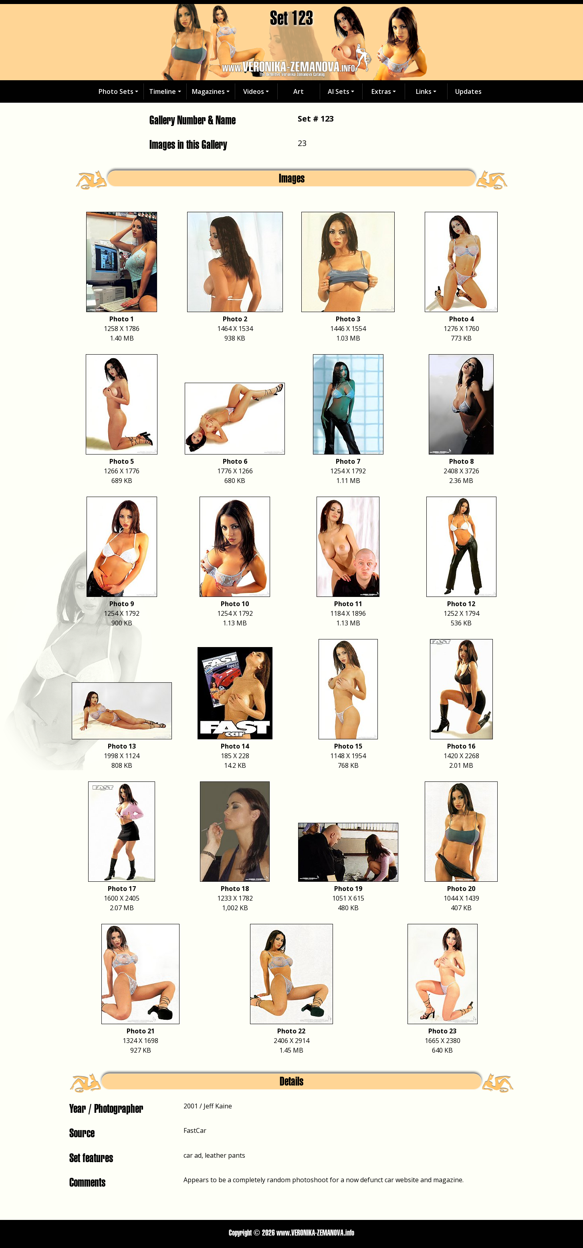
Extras (381, 91)
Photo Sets (116, 91)
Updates (468, 91)
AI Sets (338, 91)
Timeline (162, 91)
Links (424, 91)
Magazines (208, 91)
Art (298, 91)
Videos (253, 91)
